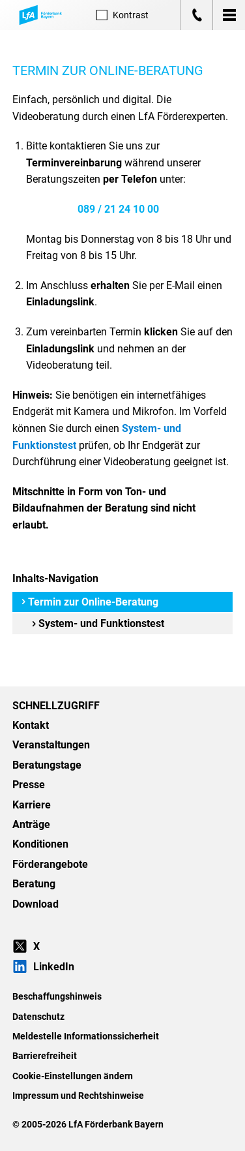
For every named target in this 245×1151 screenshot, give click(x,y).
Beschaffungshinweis (57, 996)
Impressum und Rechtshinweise (78, 1095)
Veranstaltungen (51, 745)
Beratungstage (46, 765)
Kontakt (30, 725)
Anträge (31, 824)
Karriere (31, 805)
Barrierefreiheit (44, 1056)
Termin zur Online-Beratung (89, 602)
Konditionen (40, 844)
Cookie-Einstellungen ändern (72, 1076)
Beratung (33, 884)
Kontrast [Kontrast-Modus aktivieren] (122, 15)
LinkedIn (43, 966)
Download (35, 904)
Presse (28, 784)
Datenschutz (38, 1016)
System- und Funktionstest (97, 623)
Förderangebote (50, 864)
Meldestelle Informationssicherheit (85, 1036)
